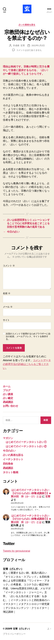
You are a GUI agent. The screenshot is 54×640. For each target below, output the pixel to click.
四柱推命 (8, 463)
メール (8, 307)
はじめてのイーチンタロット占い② (26, 446)
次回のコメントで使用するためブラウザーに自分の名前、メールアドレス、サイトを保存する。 (28, 336)
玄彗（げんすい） (22, 628)
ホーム (7, 386)
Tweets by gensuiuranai (16, 550)
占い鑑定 (8, 398)
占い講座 (8, 394)
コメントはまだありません (29, 50)
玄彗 (22, 45)
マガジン (8, 438)
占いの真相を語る (27, 25)
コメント (9, 265)
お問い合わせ (10, 405)
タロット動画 (10, 472)
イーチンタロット (13, 459)
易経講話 (8, 402)
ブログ (7, 390)
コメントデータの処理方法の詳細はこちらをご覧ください (27, 364)
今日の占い (9, 450)
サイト (6, 320)
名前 (6, 293)
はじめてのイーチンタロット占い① (26, 442)
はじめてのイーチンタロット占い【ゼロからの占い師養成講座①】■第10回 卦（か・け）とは (31, 493)
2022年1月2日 (38, 45)
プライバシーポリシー (14, 634)
